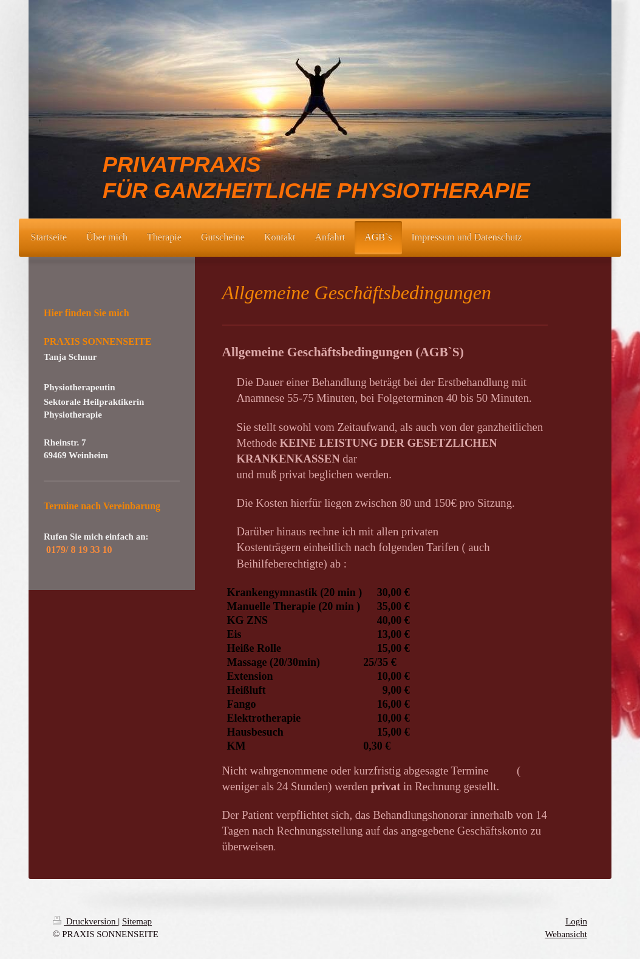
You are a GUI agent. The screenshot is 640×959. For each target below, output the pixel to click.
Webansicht (566, 934)
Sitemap (137, 921)
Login (576, 921)
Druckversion (85, 921)
